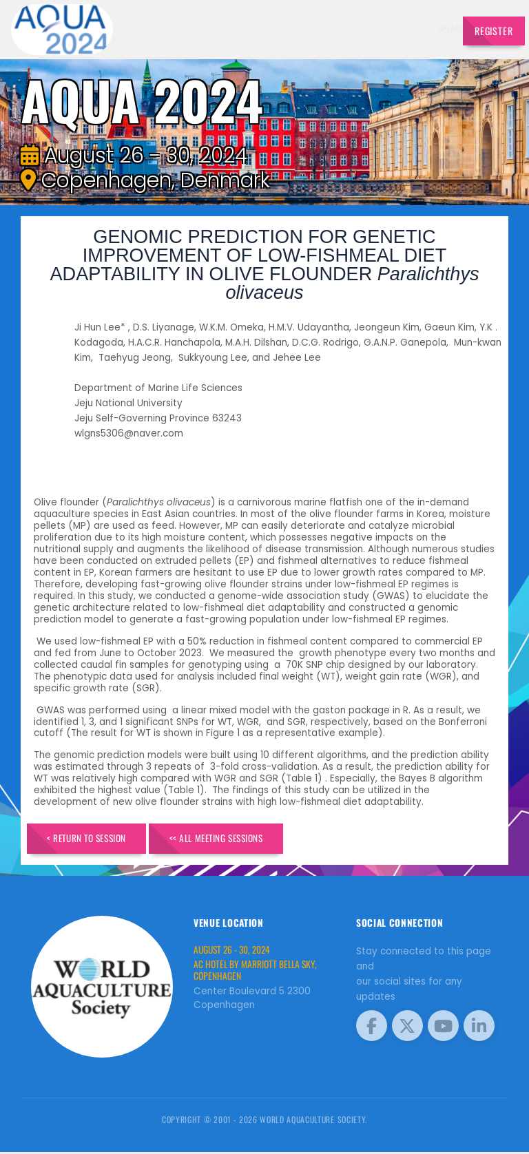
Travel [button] (423, 28)
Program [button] (381, 28)
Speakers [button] (196, 28)
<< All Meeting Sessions (242, 839)
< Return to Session (95, 839)
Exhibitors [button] (247, 28)
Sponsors (340, 28)
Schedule (297, 28)
